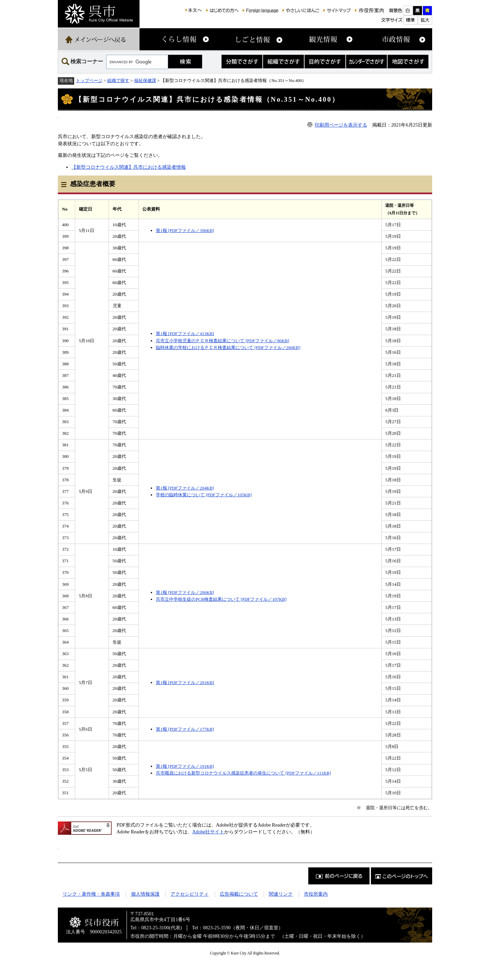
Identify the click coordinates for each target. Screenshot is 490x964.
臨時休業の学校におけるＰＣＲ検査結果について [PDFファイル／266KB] (228, 347)
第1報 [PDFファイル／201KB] (185, 682)
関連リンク (281, 894)
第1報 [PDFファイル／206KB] (185, 592)
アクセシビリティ (189, 894)
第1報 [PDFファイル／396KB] (185, 230)
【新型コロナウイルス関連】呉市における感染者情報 (128, 167)
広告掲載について (239, 894)
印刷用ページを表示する (341, 125)
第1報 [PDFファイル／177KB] (185, 729)
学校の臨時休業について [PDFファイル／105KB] (203, 494)
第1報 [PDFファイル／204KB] (185, 488)
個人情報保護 (145, 894)
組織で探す (118, 80)
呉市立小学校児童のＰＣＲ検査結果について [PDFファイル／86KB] (222, 340)
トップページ (89, 80)
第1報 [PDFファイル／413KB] (185, 333)
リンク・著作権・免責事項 (91, 894)
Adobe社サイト (208, 831)
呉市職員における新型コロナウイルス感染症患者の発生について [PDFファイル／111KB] (243, 773)
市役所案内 (316, 894)
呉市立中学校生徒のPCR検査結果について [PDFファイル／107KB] (221, 599)
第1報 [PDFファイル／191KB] (185, 766)
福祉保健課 (145, 80)
